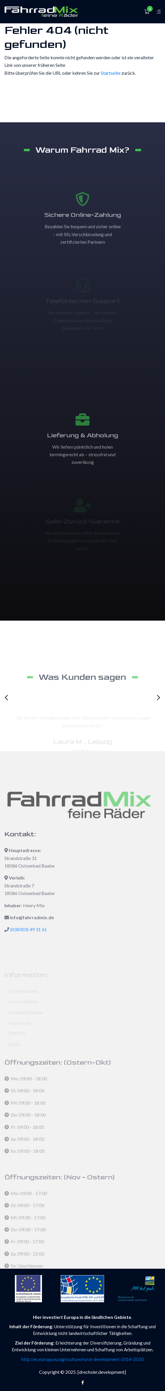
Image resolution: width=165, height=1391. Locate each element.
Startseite (110, 73)
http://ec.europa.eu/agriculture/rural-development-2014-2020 (82, 1359)
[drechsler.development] (102, 1372)
